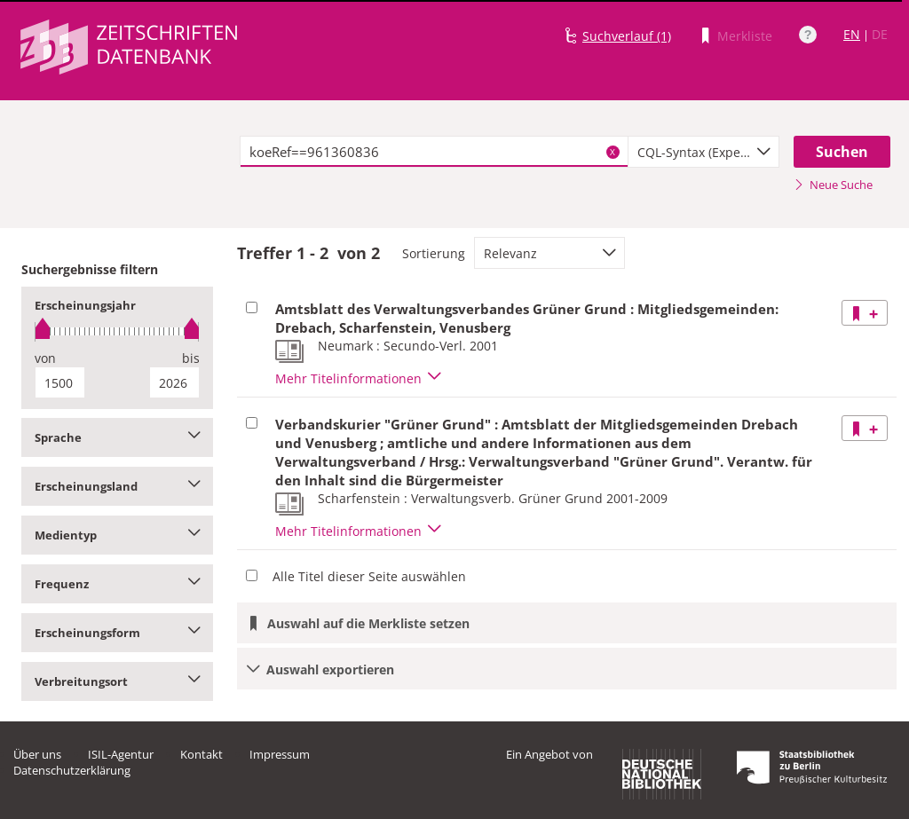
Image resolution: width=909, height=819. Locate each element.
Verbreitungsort (117, 681)
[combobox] (703, 152)
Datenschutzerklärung (71, 770)
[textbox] (434, 152)
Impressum (279, 754)
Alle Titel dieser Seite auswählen (369, 576)
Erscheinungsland (117, 486)
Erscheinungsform (117, 633)
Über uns (37, 754)
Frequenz (117, 584)
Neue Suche (833, 185)
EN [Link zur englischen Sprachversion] (851, 34)
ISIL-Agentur (121, 754)
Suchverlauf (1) (626, 36)
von (45, 358)
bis (191, 358)
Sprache (117, 437)
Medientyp (117, 535)
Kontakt (201, 754)
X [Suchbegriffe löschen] (612, 152)
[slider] (117, 331)
